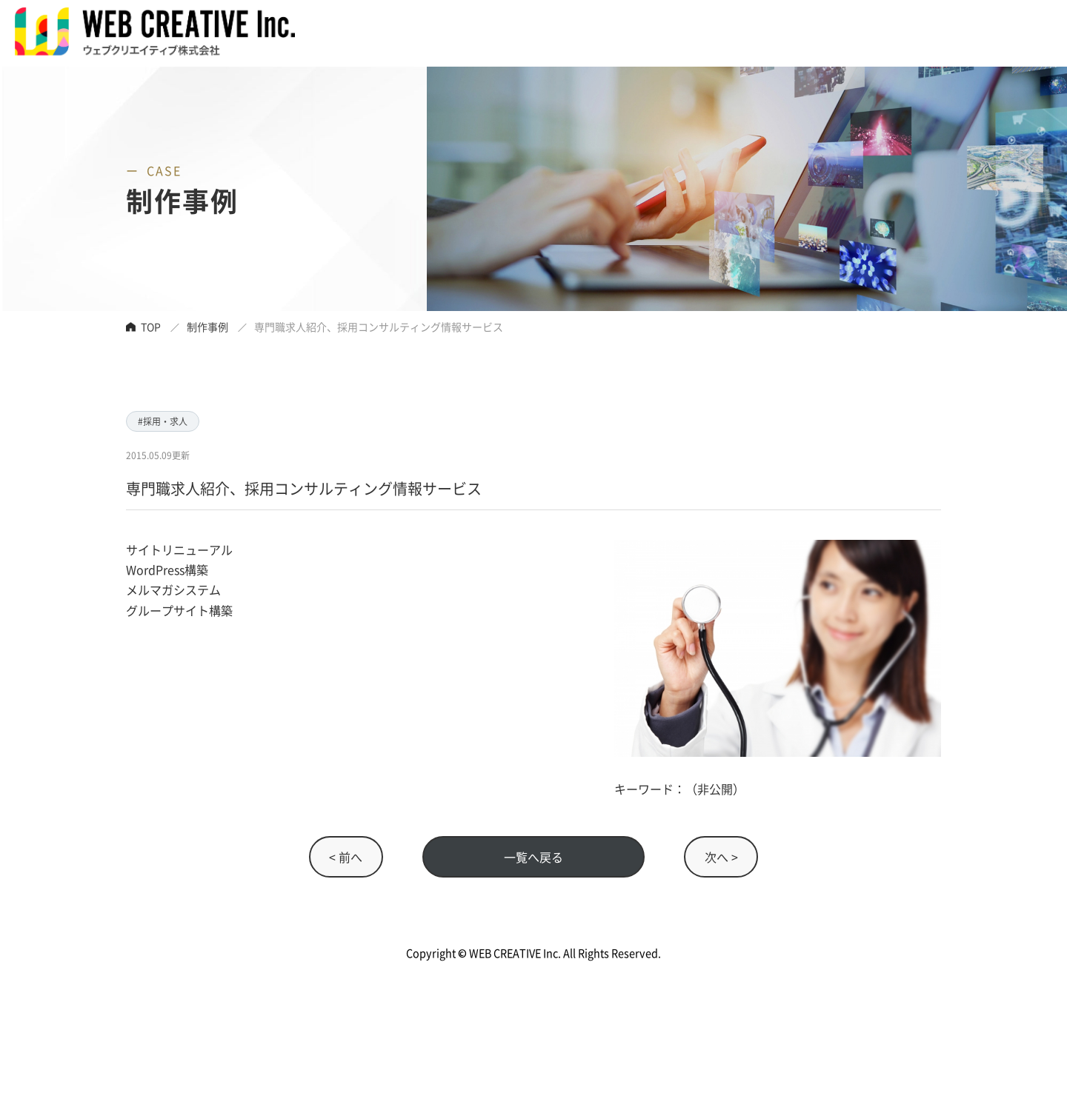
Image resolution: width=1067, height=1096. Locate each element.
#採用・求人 (162, 421)
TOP (151, 326)
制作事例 (207, 326)
